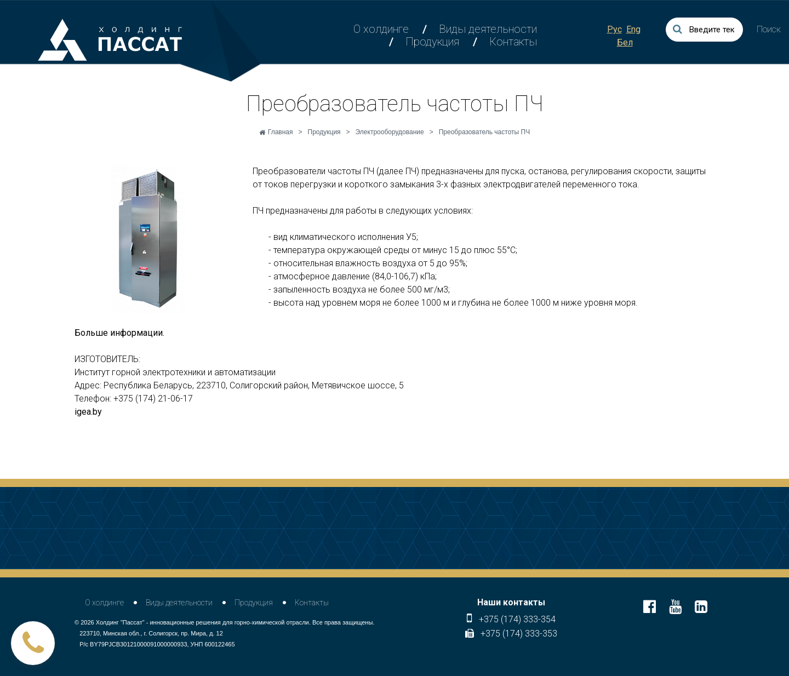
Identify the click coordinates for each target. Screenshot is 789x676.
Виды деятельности (488, 29)
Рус (614, 29)
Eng (633, 29)
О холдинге (381, 29)
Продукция (432, 42)
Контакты (513, 42)
